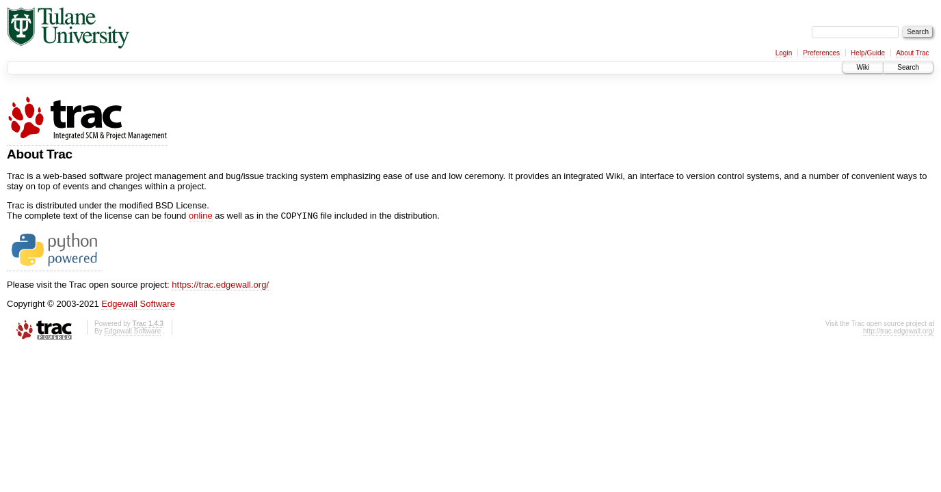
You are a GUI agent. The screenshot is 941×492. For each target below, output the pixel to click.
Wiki (862, 67)
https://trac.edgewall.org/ (220, 286)
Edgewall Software (138, 305)
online (201, 217)
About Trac (912, 53)
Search (908, 67)
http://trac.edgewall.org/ (898, 332)
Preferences (821, 53)
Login (784, 53)
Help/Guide (868, 53)
